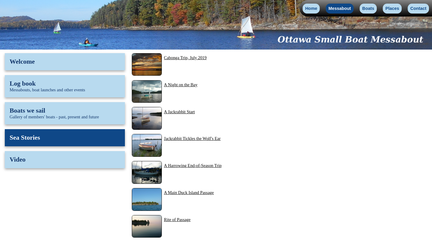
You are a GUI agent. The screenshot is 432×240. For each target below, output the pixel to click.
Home (311, 8)
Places (392, 8)
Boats (368, 8)
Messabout (339, 8)
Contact (418, 8)
